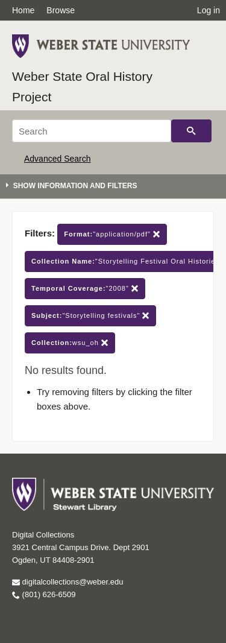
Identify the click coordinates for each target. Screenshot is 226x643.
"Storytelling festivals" (90, 316)
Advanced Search (57, 158)
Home (23, 10)
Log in (208, 10)
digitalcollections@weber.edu (67, 581)
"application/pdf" (112, 234)
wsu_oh (69, 343)
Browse (60, 10)
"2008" (85, 289)
